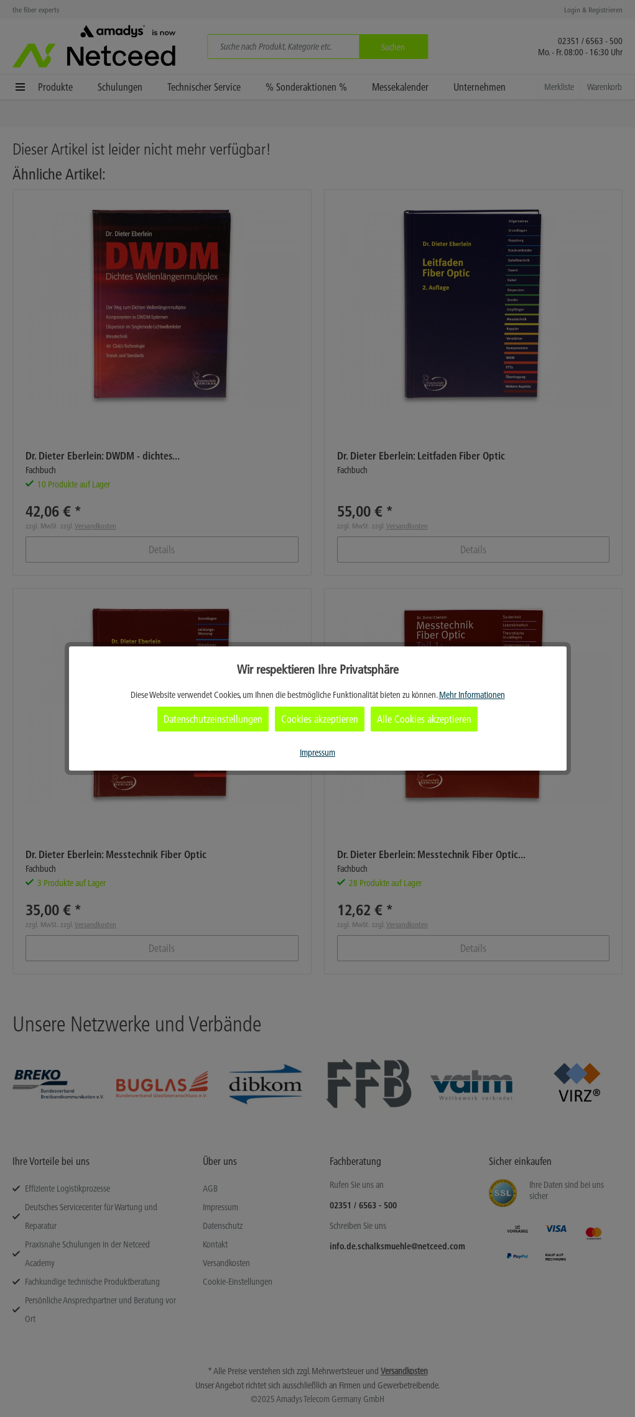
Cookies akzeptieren (319, 719)
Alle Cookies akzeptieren (424, 719)
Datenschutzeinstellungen (213, 719)
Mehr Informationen (472, 694)
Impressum (317, 752)
